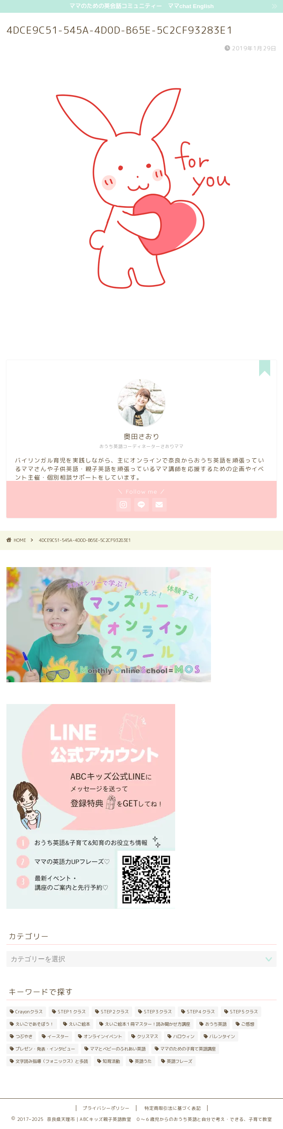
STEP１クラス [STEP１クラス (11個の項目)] (72, 1012)
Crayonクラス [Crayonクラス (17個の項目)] (29, 1012)
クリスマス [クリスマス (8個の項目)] (147, 1036)
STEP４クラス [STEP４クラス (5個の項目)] (201, 1012)
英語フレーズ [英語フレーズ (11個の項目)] (179, 1061)
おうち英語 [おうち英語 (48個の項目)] (215, 1024)
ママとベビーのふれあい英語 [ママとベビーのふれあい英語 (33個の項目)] (117, 1049)
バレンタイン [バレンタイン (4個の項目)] (222, 1036)
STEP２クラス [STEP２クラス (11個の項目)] (115, 1012)
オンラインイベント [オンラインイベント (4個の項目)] (103, 1036)
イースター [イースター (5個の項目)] (58, 1036)
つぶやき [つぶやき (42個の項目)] (23, 1036)
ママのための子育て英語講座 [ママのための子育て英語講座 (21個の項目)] (188, 1049)
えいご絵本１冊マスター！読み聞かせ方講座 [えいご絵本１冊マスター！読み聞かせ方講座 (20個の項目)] (147, 1024)
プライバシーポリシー (106, 1108)
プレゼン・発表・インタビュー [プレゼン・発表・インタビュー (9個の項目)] (45, 1049)
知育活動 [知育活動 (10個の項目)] (111, 1061)
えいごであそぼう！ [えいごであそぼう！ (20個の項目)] (34, 1024)
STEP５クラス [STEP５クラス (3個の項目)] (244, 1012)
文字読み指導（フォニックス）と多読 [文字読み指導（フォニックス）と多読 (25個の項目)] (51, 1061)
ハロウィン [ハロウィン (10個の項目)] (183, 1036)
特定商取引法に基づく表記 (172, 1108)
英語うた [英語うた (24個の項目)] (143, 1061)
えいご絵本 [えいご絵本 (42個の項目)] (79, 1024)
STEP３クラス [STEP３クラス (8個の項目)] (158, 1012)
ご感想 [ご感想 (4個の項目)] (247, 1024)
